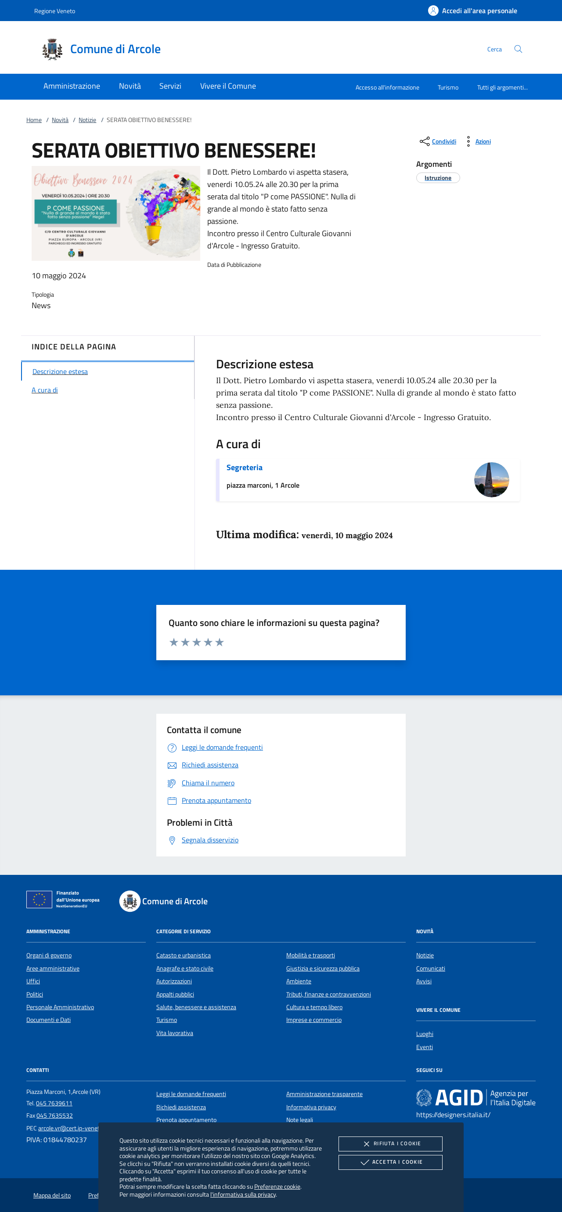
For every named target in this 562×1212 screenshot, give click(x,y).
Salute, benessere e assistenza (196, 1007)
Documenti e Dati (48, 1020)
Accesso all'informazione (387, 87)
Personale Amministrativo (60, 1007)
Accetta (390, 1162)
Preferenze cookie (277, 1186)
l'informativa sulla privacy (243, 1194)
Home (34, 120)
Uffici (33, 981)
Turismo (448, 87)
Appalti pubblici (175, 994)
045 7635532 (54, 1115)
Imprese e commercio (314, 1020)
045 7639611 (54, 1103)
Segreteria (245, 467)
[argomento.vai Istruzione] (438, 177)
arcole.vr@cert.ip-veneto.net (75, 1128)
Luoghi (424, 1034)
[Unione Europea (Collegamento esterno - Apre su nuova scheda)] (65, 901)
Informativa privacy (311, 1107)
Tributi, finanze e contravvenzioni (328, 994)
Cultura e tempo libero (314, 1007)
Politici (34, 994)
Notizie (87, 120)
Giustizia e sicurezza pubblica (323, 968)
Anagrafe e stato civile (184, 968)
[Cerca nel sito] (518, 49)
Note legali (299, 1120)
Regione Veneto (54, 10)
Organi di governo (49, 955)
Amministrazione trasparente (324, 1094)
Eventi (424, 1047)
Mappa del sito (52, 1195)
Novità (60, 120)
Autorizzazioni (174, 981)
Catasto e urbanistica (183, 955)
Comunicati (430, 968)
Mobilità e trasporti (310, 955)
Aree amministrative (52, 968)
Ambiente (298, 981)
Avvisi (424, 981)
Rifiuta (390, 1144)
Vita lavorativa (174, 1033)
